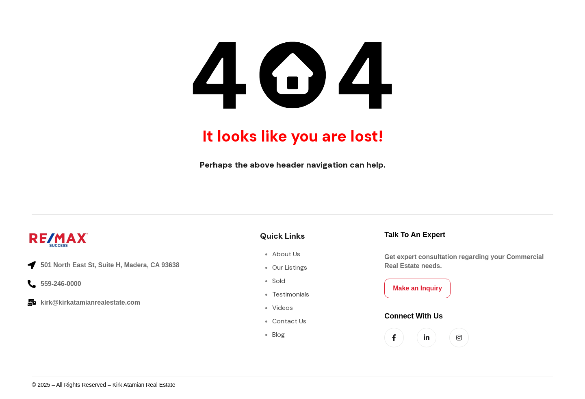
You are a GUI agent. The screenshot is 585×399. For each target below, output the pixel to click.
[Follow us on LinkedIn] (426, 337)
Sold (278, 281)
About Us (286, 254)
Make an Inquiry (417, 288)
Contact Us (289, 321)
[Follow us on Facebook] (394, 337)
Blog (278, 334)
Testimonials (290, 294)
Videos (282, 307)
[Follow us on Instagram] (459, 337)
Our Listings (289, 267)
